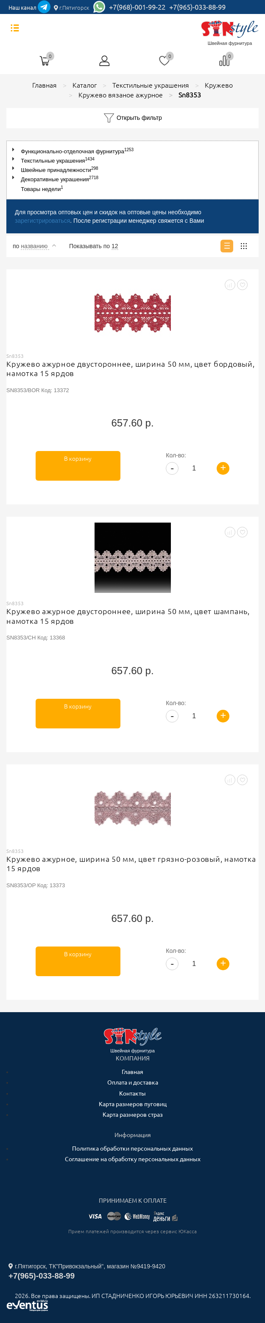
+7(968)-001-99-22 (137, 7)
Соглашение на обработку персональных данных (133, 1159)
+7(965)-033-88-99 (197, 7)
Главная (132, 1071)
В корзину (78, 458)
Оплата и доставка (132, 1082)
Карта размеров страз (133, 1114)
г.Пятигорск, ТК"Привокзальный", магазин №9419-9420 (86, 1266)
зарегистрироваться (42, 220)
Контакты (132, 1093)
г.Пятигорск (71, 8)
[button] (15, 149)
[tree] (132, 170)
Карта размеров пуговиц (133, 1104)
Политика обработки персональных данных (132, 1148)
